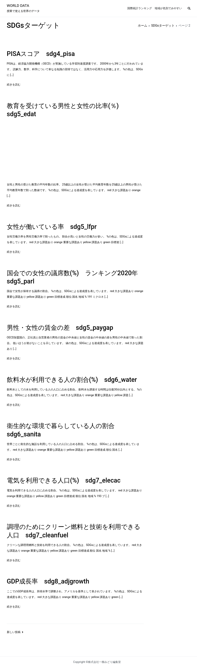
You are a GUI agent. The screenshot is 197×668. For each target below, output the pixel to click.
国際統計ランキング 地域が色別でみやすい (154, 8)
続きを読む (14, 84)
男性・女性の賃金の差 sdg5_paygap (60, 327)
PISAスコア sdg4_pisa (41, 54)
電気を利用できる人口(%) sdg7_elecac (64, 480)
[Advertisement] (75, 150)
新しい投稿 (14, 632)
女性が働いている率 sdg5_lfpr (52, 226)
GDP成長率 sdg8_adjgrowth (48, 581)
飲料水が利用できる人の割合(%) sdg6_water (72, 379)
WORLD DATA (18, 5)
